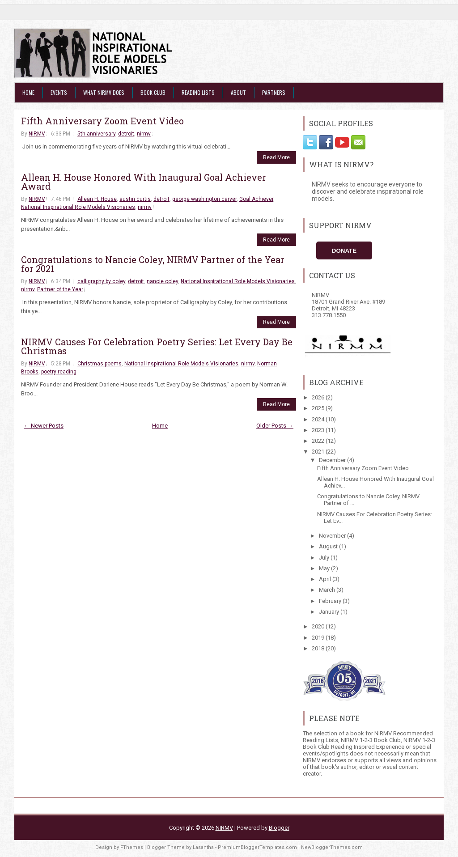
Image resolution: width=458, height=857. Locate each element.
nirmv (144, 134)
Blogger (279, 827)
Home (28, 92)
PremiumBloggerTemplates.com (257, 847)
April (325, 579)
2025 (319, 408)
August (329, 546)
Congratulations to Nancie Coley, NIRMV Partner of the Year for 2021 (152, 264)
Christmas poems (99, 364)
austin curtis (135, 199)
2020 (319, 626)
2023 (319, 430)
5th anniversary (96, 134)
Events (59, 92)
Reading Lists (198, 92)
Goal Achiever (256, 199)
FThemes (131, 847)
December (333, 460)
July (325, 557)
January (329, 611)
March (327, 589)
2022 (319, 440)
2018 (319, 648)
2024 (319, 419)
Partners (273, 92)
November (333, 535)
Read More (276, 157)
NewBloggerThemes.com (332, 847)
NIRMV (37, 134)
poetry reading (58, 372)
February (331, 601)
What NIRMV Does (103, 92)
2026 (319, 397)
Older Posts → (274, 425)
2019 (319, 637)
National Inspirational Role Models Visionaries (78, 207)
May (325, 568)
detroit (126, 134)
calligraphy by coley (101, 281)
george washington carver (204, 199)
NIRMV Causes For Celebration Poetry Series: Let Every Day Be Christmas (157, 346)
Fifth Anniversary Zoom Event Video (102, 120)
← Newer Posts (44, 425)
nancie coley (162, 281)
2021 (319, 451)
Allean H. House (97, 199)
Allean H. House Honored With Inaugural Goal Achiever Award (143, 182)
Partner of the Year (60, 289)
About (238, 92)
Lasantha (203, 847)
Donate (344, 250)
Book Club (152, 92)
